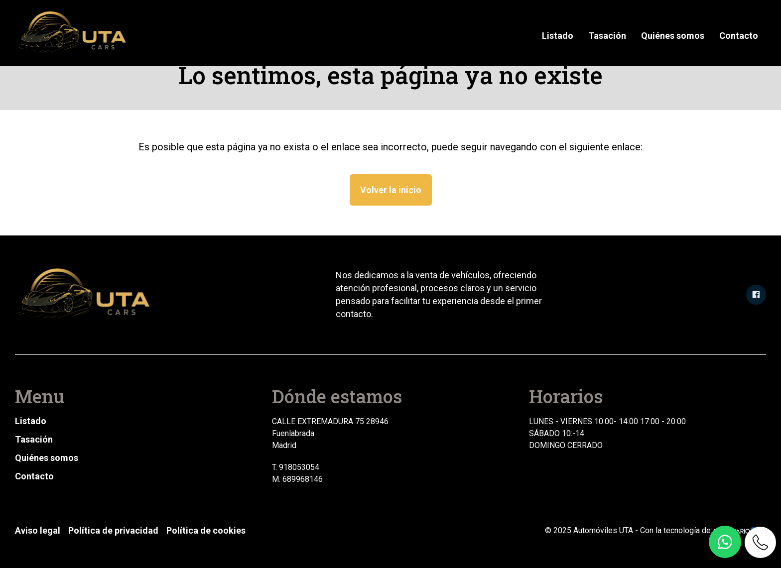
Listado (557, 35)
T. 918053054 (295, 467)
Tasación (607, 35)
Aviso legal (37, 530)
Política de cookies (206, 530)
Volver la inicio (390, 190)
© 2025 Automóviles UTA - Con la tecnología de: (655, 530)
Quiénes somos (672, 35)
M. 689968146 (297, 479)
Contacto (738, 35)
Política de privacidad (113, 530)
